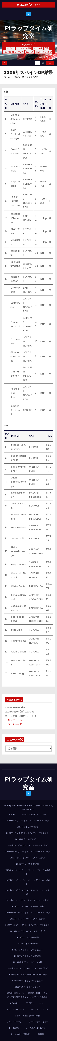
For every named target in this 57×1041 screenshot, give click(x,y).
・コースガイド (13, 724)
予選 (47, 48)
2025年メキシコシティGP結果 (27, 956)
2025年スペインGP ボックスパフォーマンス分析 (27, 900)
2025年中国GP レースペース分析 (27, 962)
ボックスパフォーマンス (13, 52)
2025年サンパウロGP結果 (27, 864)
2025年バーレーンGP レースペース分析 (27, 918)
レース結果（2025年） (36, 1028)
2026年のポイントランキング (27, 987)
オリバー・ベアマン (15, 1009)
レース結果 (38, 48)
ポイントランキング (44, 52)
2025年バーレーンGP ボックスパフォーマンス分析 (27, 912)
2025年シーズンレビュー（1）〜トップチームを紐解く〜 (27, 872)
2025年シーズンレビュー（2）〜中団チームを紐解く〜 (27, 882)
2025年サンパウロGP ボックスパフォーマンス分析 (27, 851)
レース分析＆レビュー (38, 1021)
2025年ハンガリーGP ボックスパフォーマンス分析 (27, 925)
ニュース (29, 52)
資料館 (41, 1034)
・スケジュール (13, 720)
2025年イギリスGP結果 (27, 826)
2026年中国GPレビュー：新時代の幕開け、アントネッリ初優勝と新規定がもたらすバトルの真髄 (27, 995)
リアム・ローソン (14, 1021)
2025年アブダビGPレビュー (34, 814)
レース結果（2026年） (21, 1034)
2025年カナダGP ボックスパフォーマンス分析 (27, 845)
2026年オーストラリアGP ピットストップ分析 (27, 968)
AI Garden (14, 1003)
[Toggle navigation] (37, 63)
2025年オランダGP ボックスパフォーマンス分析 (27, 833)
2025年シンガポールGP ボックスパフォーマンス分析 (27, 892)
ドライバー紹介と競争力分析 (27, 1015)
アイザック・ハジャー (35, 1003)
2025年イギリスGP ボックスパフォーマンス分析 (27, 820)
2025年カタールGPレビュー (27, 839)
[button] (43, 63)
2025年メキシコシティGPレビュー (27, 949)
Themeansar (27, 809)
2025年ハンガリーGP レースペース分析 (27, 931)
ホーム (7, 76)
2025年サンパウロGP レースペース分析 (27, 857)
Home (12, 814)
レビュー (10, 48)
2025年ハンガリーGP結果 (27, 937)
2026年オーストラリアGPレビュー (27, 980)
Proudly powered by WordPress (19, 805)
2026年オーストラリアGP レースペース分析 (27, 974)
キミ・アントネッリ (39, 1009)
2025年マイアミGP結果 (27, 943)
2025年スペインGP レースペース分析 (27, 906)
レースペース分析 (24, 48)
